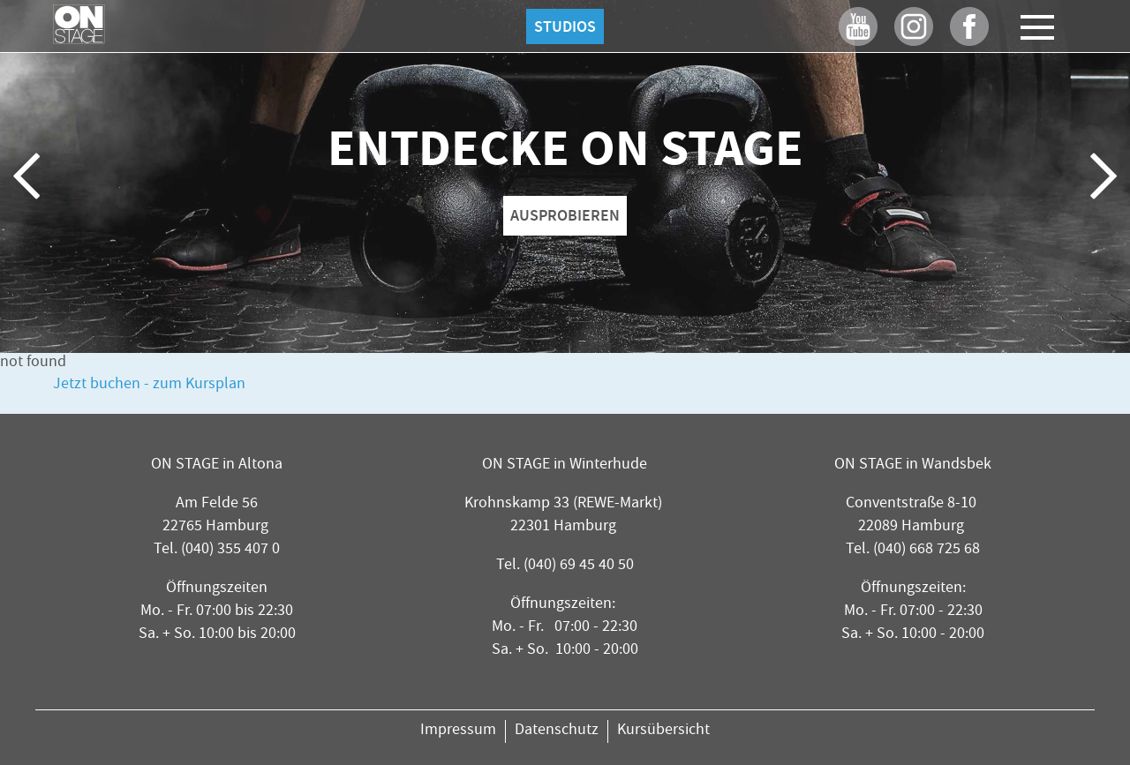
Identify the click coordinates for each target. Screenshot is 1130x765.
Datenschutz (557, 731)
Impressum (458, 731)
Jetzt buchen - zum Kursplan (149, 385)
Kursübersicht (663, 731)
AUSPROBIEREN (565, 215)
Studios (565, 26)
